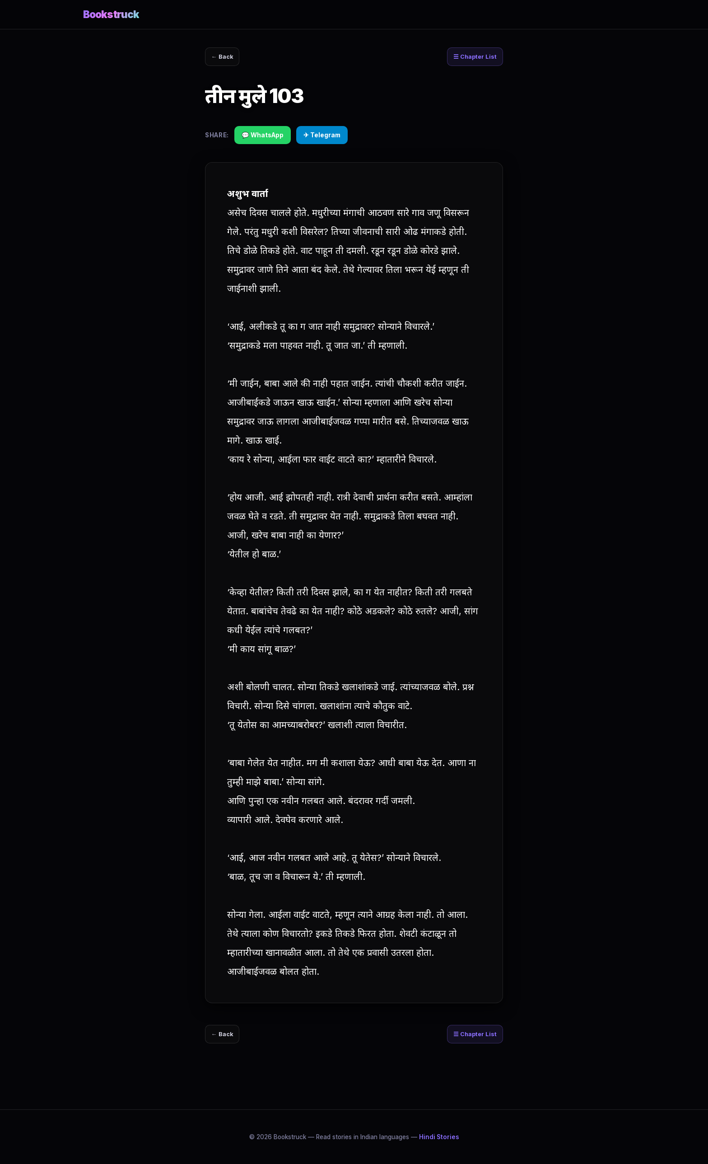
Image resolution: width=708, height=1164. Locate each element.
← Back (225, 57)
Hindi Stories (439, 1137)
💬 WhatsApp (263, 136)
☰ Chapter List (471, 57)
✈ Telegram (321, 136)
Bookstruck (111, 14)
